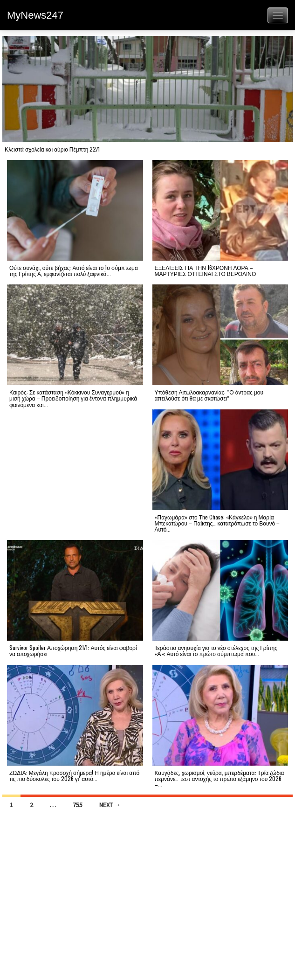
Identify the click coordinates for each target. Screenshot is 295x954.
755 (77, 805)
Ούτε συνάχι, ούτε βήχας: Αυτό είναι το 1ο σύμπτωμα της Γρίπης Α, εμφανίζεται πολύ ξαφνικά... (73, 270)
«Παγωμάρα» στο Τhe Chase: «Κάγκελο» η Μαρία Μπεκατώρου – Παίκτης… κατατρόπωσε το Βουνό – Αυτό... (217, 523)
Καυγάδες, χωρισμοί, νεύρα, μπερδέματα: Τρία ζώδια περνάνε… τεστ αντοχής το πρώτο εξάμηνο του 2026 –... (219, 778)
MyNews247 (35, 15)
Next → (110, 805)
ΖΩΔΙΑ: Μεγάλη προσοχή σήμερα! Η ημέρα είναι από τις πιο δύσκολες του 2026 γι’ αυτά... (74, 775)
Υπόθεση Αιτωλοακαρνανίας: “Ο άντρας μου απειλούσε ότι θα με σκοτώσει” (209, 395)
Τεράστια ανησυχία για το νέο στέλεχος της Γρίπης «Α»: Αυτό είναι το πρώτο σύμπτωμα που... (216, 650)
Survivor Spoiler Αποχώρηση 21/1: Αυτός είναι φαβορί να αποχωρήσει (73, 650)
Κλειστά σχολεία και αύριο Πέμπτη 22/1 (52, 149)
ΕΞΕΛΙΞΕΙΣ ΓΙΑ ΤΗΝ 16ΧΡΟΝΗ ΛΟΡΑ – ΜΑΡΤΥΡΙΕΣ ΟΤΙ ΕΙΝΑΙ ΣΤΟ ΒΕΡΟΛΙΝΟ (205, 270)
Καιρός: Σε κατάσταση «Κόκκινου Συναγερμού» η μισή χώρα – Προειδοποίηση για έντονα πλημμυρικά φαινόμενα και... (73, 398)
